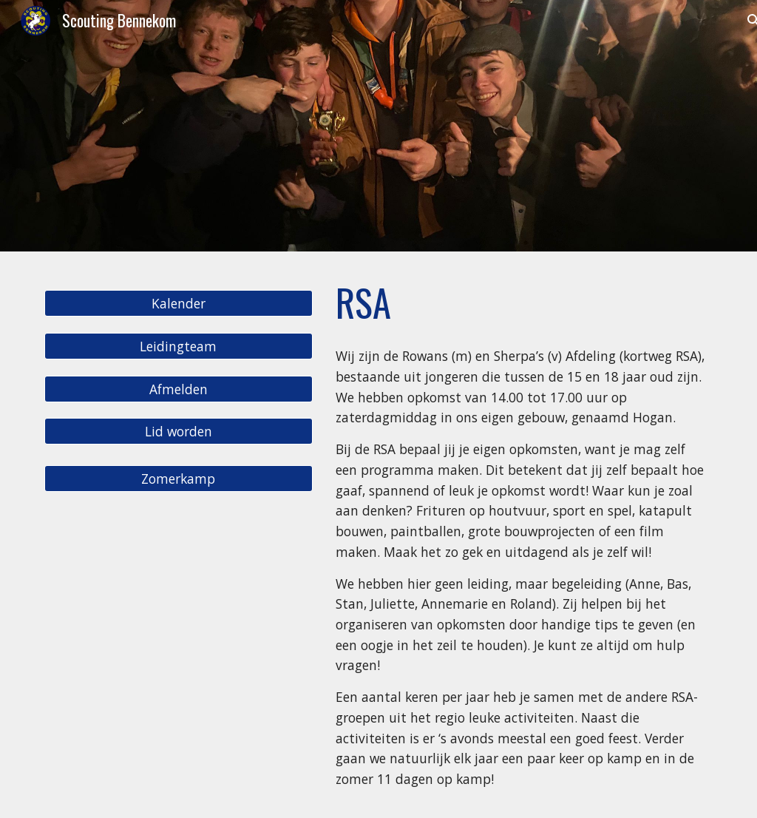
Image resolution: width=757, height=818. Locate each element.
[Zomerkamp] (178, 479)
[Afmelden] (178, 389)
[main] (521, 302)
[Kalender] (178, 304)
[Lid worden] (178, 431)
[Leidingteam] (178, 346)
